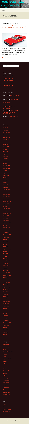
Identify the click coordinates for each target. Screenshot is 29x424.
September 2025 (7, 144)
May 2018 (5, 256)
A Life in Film (6, 344)
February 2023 (6, 208)
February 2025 (6, 161)
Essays (4, 363)
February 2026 (6, 132)
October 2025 (6, 142)
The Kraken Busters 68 (8, 80)
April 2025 (5, 156)
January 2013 (6, 318)
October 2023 (6, 199)
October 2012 (6, 320)
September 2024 (7, 173)
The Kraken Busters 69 (8, 78)
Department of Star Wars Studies (10, 359)
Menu (3, 10)
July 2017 (5, 268)
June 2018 (5, 253)
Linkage (5, 373)
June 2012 (5, 330)
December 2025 (6, 137)
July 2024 (5, 177)
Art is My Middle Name (8, 351)
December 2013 (6, 299)
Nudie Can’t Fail (6, 83)
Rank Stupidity (14, 26)
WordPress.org (6, 411)
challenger (24, 26)
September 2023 (7, 201)
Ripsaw (4, 385)
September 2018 (7, 249)
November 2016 (6, 272)
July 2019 (5, 239)
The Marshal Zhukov (10, 23)
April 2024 (5, 184)
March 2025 (5, 158)
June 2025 (5, 151)
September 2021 (7, 213)
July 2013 (5, 308)
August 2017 (6, 265)
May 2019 (5, 244)
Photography (6, 378)
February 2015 (6, 282)
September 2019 (7, 234)
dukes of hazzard (6, 27)
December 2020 (6, 220)
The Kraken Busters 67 (8, 85)
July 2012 (5, 327)
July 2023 (5, 206)
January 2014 (6, 296)
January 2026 (6, 135)
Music (4, 375)
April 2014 (5, 294)
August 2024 (6, 175)
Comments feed (7, 409)
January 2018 (6, 258)
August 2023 (6, 204)
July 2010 (5, 334)
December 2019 (6, 227)
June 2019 (5, 242)
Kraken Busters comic (8, 370)
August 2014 (6, 289)
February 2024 (6, 189)
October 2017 (6, 263)
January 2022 (6, 211)
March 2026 (5, 130)
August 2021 (6, 215)
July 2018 (5, 251)
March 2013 (5, 315)
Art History (5, 349)
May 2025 (5, 154)
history (17, 27)
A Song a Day (6, 347)
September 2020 (7, 223)
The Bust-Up (6, 387)
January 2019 (6, 246)
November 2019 (6, 230)
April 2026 (5, 127)
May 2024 (5, 182)
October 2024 (6, 170)
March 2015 (5, 280)
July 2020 (5, 225)
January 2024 (6, 192)
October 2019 (6, 232)
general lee (12, 27)
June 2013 (5, 311)
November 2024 (6, 168)
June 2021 (5, 218)
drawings (5, 361)
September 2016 (7, 275)
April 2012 (5, 332)
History (4, 368)
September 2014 (7, 287)
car (20, 26)
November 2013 (6, 301)
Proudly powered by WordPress (14, 421)
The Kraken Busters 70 (8, 76)
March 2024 (5, 187)
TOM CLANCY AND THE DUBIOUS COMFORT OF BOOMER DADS (10, 101)
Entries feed (6, 407)
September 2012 (7, 322)
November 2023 (6, 196)
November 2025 (6, 139)
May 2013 (5, 313)
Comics (4, 356)
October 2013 (6, 303)
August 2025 (6, 146)
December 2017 (6, 261)
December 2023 (6, 194)
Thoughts (5, 389)
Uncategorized (6, 392)
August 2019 (6, 237)
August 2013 (6, 306)
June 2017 (5, 270)
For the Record (6, 366)
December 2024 (6, 165)
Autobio (5, 354)
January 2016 (6, 277)
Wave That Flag (6, 394)
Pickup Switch (6, 380)
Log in (4, 404)
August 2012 (6, 325)
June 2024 (5, 180)
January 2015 (6, 284)
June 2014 (5, 292)
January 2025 (6, 163)
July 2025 (5, 149)
